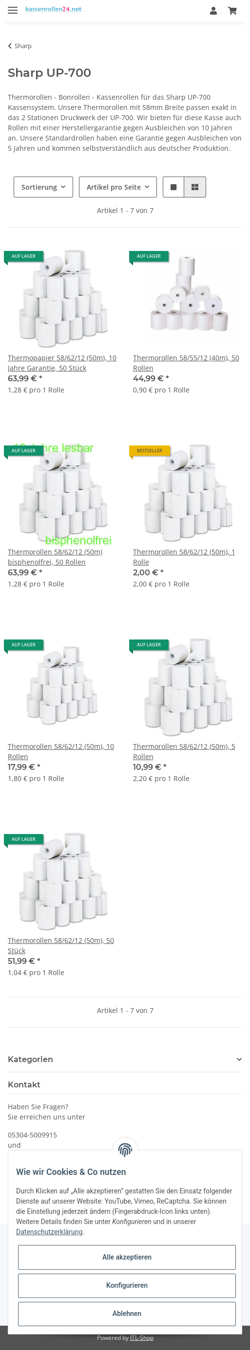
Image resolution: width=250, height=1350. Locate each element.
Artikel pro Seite (114, 187)
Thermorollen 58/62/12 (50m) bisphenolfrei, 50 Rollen (55, 557)
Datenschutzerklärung (49, 1232)
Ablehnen (127, 1313)
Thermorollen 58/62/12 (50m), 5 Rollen (184, 751)
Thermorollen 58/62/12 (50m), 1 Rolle (184, 557)
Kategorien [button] (30, 1059)
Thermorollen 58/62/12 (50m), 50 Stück (61, 945)
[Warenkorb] (232, 10)
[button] (213, 10)
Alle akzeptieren (127, 1257)
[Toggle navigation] (13, 6)
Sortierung (39, 187)
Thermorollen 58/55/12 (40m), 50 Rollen (186, 363)
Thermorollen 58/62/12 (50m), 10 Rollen (61, 751)
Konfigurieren (127, 1285)
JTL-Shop (142, 1337)
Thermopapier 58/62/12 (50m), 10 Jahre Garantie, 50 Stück (62, 363)
